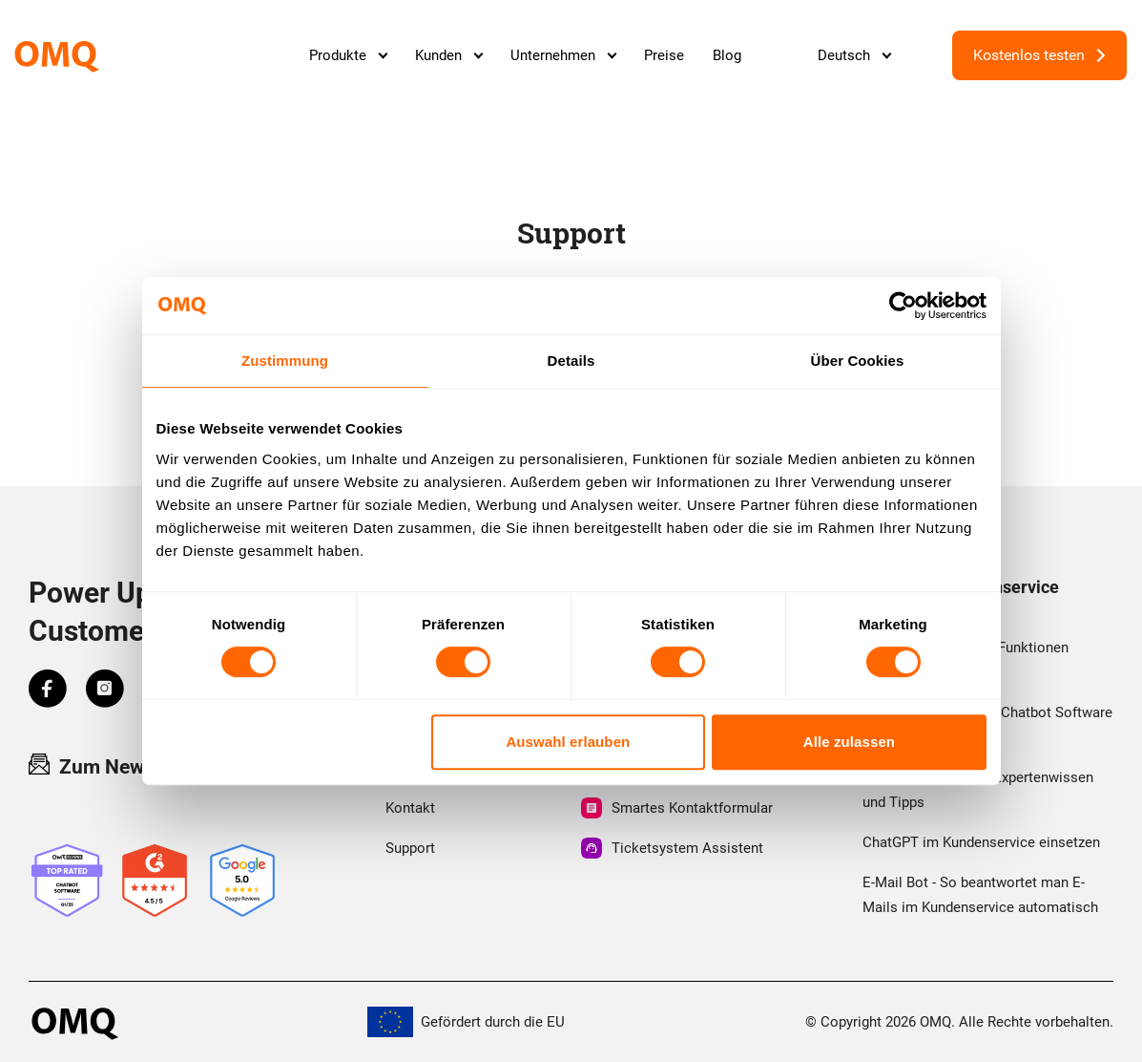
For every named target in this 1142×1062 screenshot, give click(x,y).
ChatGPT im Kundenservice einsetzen (981, 842)
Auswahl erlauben (568, 741)
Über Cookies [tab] (857, 360)
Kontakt (410, 808)
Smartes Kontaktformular (677, 807)
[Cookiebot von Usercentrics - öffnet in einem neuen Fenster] (903, 305)
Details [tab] (571, 360)
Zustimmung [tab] (284, 360)
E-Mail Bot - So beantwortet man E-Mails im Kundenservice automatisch (980, 895)
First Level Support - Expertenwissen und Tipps (977, 790)
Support (410, 848)
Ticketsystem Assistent (672, 848)
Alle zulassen (849, 741)
